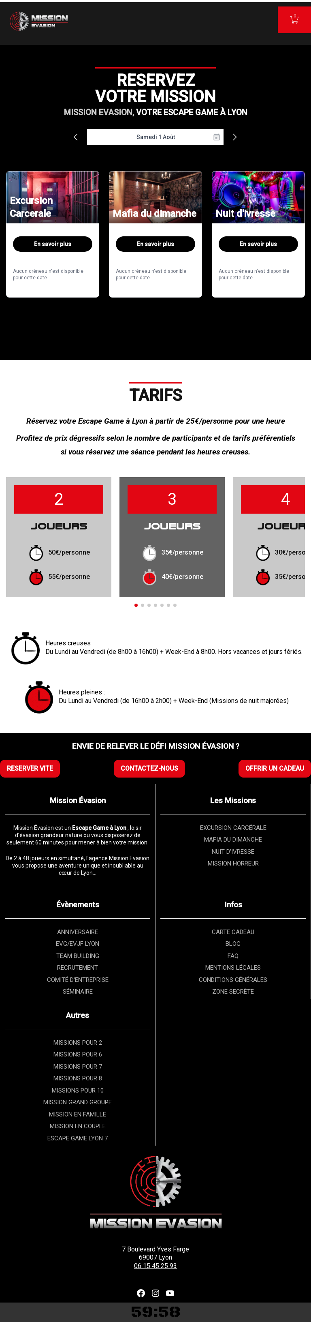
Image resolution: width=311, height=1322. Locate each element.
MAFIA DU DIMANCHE (233, 839)
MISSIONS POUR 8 (77, 1078)
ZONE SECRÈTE (233, 991)
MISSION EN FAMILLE (77, 1114)
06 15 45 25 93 (155, 1266)
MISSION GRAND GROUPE (77, 1102)
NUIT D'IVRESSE (233, 851)
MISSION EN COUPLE (78, 1126)
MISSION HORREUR (233, 863)
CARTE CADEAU (233, 932)
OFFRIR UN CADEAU (274, 768)
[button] (136, 605)
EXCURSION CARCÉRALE (233, 827)
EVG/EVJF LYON (77, 943)
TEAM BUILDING (77, 956)
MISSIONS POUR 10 (78, 1090)
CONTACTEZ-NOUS (149, 768)
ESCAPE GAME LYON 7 (77, 1138)
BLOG (233, 943)
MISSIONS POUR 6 (77, 1054)
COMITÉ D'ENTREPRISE (78, 979)
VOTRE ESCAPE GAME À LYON (191, 112)
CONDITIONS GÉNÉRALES (233, 979)
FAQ (233, 956)
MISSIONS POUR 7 (77, 1066)
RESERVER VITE (30, 768)
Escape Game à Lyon (112, 421)
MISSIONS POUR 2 (77, 1042)
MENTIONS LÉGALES (233, 967)
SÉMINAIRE (78, 991)
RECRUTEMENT (77, 967)
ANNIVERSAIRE (77, 932)
